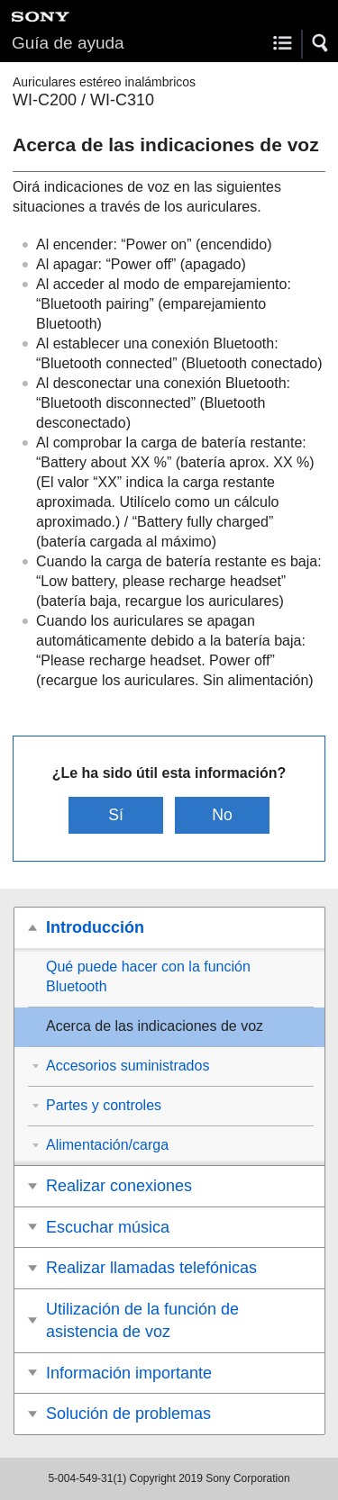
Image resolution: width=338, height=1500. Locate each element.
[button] (320, 43)
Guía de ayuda (68, 42)
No (222, 815)
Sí (115, 815)
